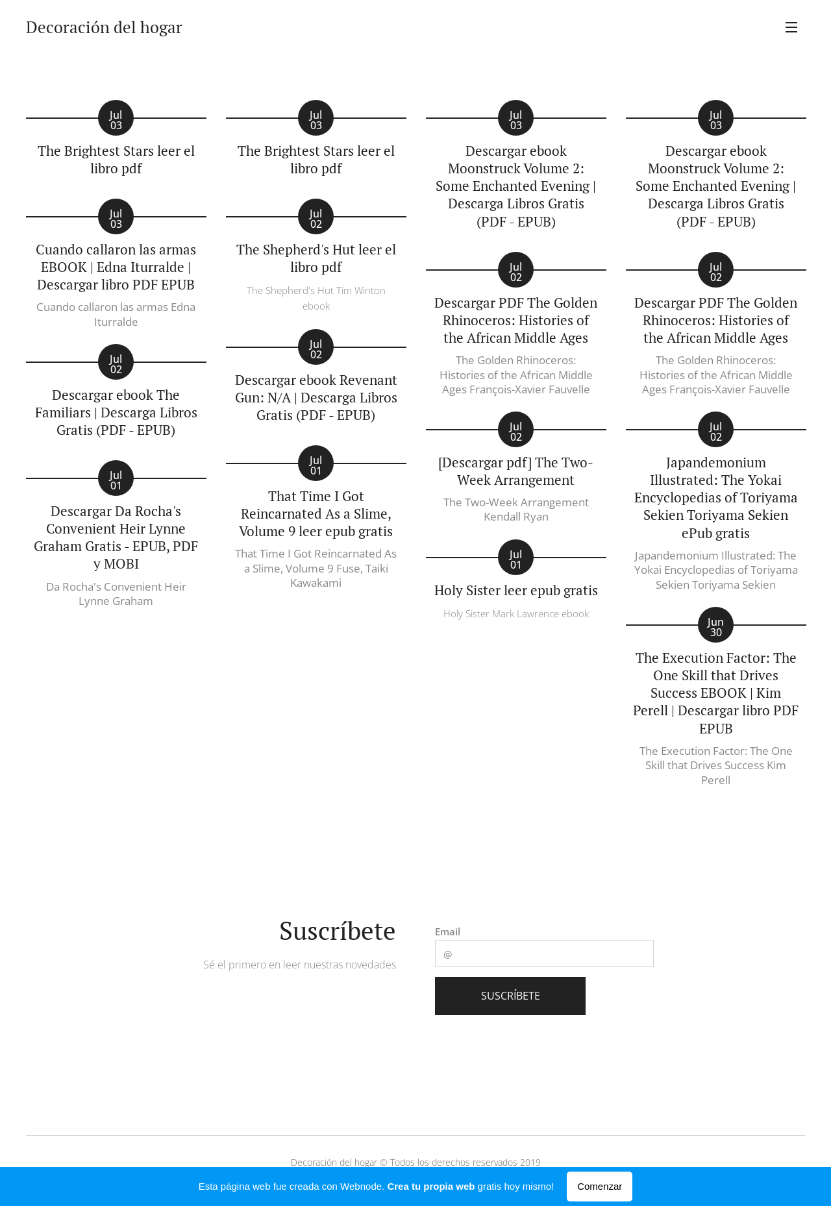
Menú (791, 27)
